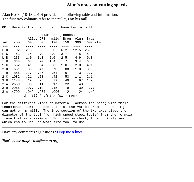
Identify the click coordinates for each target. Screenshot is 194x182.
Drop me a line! (69, 152)
